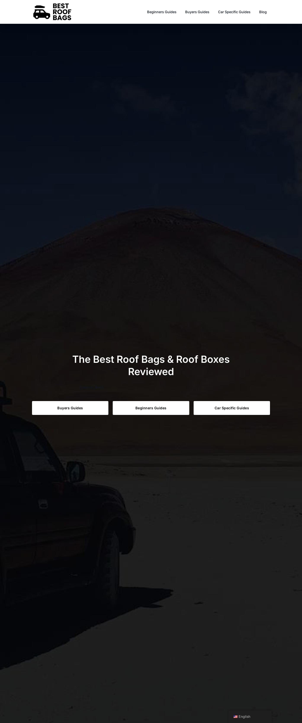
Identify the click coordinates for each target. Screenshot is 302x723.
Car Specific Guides (234, 12)
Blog (263, 12)
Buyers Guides (197, 12)
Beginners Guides (162, 12)
